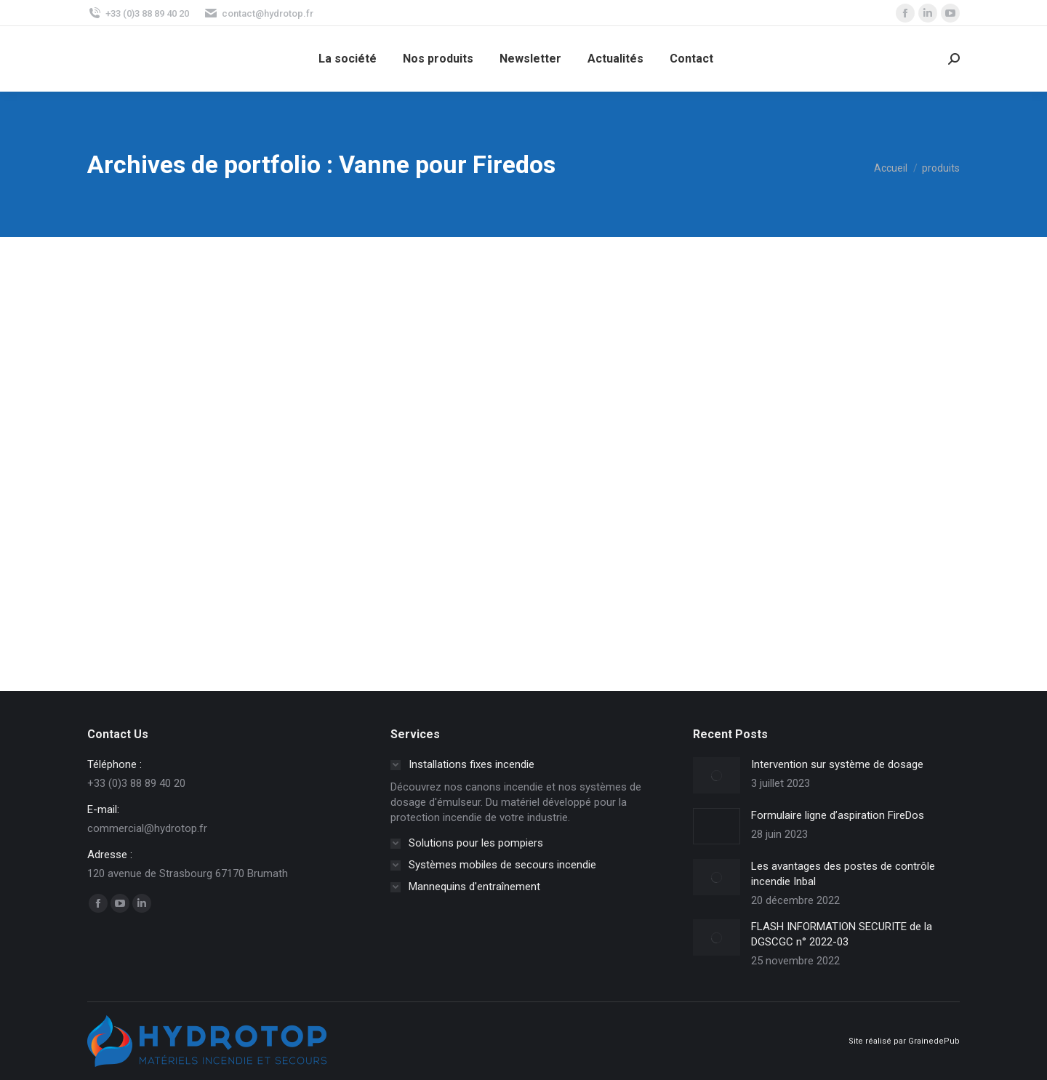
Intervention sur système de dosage (837, 764)
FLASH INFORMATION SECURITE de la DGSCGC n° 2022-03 (841, 934)
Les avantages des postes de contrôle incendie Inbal (843, 874)
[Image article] (716, 775)
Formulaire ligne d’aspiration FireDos (837, 815)
